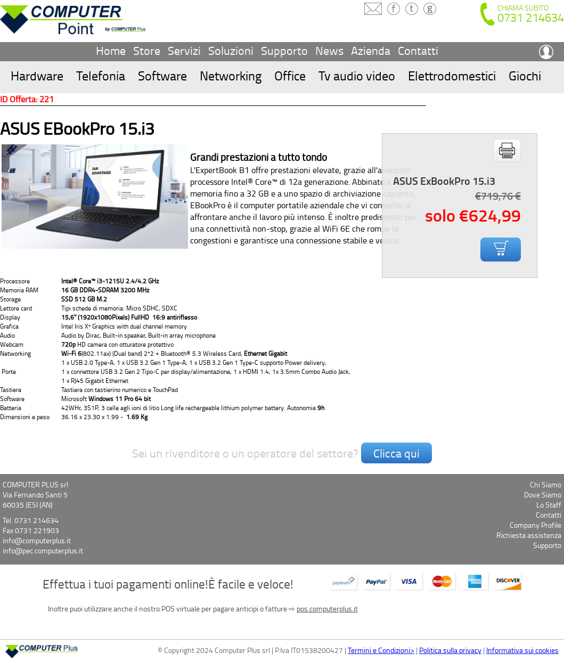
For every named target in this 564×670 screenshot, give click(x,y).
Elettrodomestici (452, 75)
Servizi (184, 50)
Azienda (370, 50)
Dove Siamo (542, 494)
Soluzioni (231, 50)
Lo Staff (548, 505)
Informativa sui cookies (522, 650)
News (329, 50)
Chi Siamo (545, 484)
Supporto (284, 50)
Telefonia (100, 75)
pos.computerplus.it (327, 608)
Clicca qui (396, 453)
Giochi (525, 75)
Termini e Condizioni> (381, 650)
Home (111, 50)
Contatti (418, 50)
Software (162, 75)
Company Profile (535, 525)
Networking (230, 75)
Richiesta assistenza (528, 535)
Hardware (37, 75)
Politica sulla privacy (450, 650)
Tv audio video (356, 75)
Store (146, 50)
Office (290, 75)
